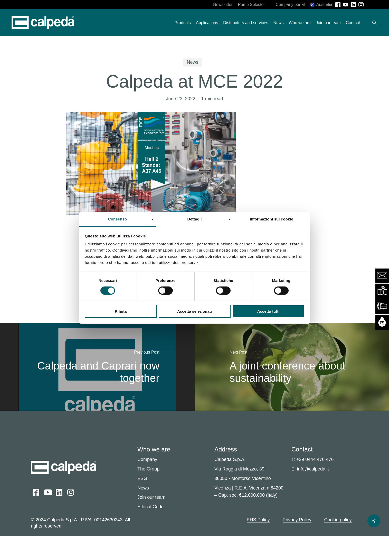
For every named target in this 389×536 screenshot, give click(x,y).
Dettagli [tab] (194, 219)
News (192, 62)
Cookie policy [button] (338, 519)
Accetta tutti (268, 311)
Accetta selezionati (194, 311)
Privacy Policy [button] (297, 519)
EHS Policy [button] (258, 519)
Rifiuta (121, 311)
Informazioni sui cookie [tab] (271, 219)
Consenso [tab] (117, 219)
